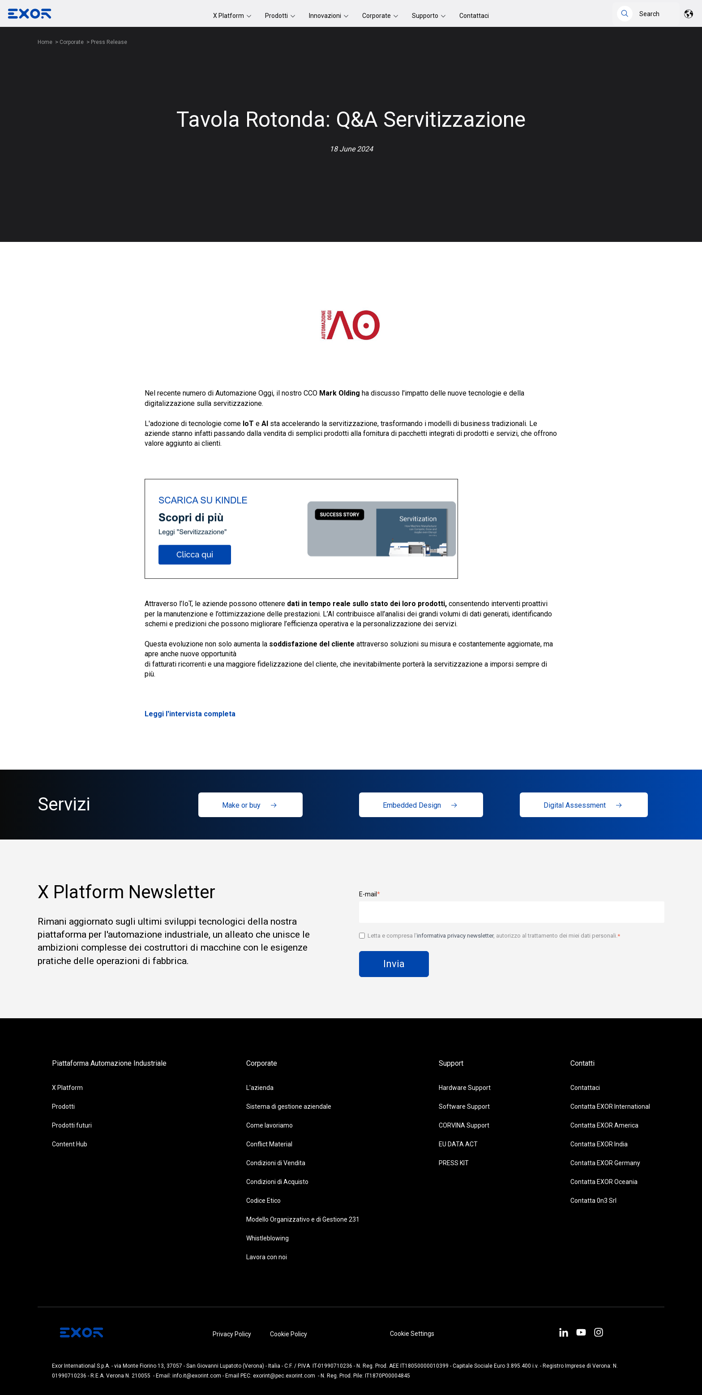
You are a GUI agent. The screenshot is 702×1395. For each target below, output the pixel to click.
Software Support (464, 1106)
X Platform (229, 15)
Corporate (377, 15)
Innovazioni (325, 15)
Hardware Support (465, 1087)
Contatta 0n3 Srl (593, 1200)
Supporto (426, 15)
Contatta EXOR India (599, 1144)
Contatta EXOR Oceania (604, 1181)
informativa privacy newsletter (455, 935)
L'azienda (260, 1087)
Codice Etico (263, 1200)
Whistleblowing (267, 1238)
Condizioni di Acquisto (277, 1181)
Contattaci (474, 15)
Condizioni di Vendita (275, 1163)
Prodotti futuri (72, 1125)
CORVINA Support (464, 1125)
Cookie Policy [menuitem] (288, 1334)
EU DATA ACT (458, 1144)
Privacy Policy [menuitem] (232, 1334)
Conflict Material (269, 1144)
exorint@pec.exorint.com (284, 1376)
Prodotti (277, 15)
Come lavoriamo (269, 1125)
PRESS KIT (454, 1163)
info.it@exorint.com (196, 1376)
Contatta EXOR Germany (605, 1163)
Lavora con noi (266, 1257)
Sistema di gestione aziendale (288, 1106)
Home (45, 42)
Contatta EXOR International (610, 1106)
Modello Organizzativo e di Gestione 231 (303, 1219)
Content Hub (69, 1144)
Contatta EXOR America (604, 1125)
